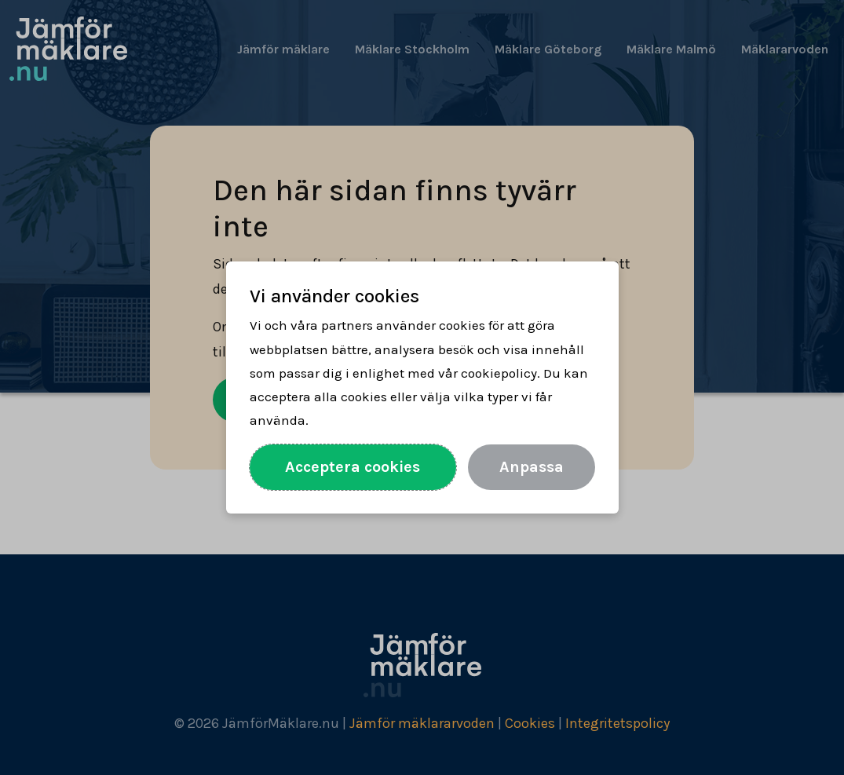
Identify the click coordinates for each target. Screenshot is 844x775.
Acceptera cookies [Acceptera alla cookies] (352, 467)
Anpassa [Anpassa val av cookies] (531, 467)
